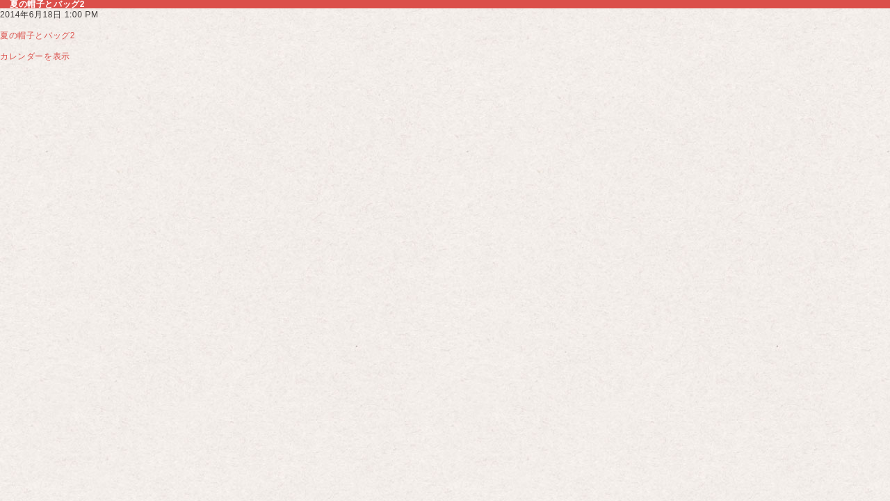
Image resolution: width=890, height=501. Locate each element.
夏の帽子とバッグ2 (37, 35)
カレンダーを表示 (35, 56)
